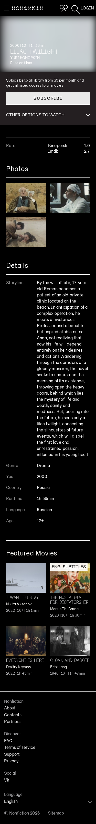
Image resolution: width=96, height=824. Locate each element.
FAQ (8, 741)
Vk (6, 780)
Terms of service (19, 747)
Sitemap (56, 813)
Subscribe (48, 98)
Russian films (21, 63)
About (10, 708)
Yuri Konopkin (25, 58)
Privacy (11, 761)
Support (12, 754)
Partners (12, 721)
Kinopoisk (58, 145)
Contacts (13, 715)
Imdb (53, 151)
